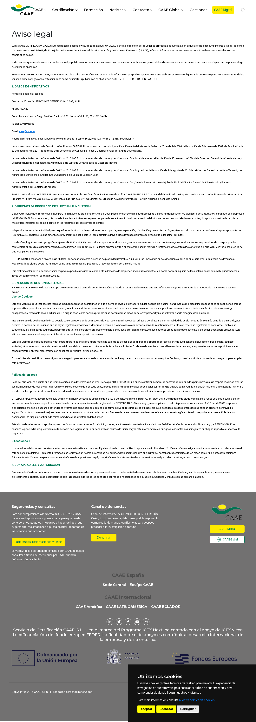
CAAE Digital (223, 10)
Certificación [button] (63, 10)
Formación (93, 10)
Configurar (188, 709)
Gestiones (198, 10)
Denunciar (103, 537)
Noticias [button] (116, 10)
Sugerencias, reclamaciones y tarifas (40, 542)
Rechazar (166, 709)
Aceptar (146, 709)
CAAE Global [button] (169, 10)
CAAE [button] (38, 10)
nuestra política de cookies (197, 700)
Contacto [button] (141, 10)
